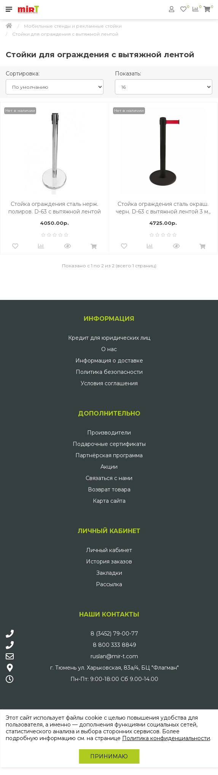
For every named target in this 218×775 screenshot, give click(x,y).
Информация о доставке (109, 360)
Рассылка (109, 584)
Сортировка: (23, 73)
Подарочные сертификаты (109, 444)
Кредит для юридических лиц (109, 337)
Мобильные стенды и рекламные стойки (73, 26)
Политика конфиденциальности (166, 738)
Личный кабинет (109, 550)
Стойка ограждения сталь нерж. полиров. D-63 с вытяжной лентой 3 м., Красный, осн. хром (54, 208)
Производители (109, 432)
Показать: (128, 73)
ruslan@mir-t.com (114, 656)
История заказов (109, 561)
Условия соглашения (109, 383)
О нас (109, 349)
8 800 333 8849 (114, 645)
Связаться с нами (109, 478)
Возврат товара (109, 489)
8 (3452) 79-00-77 (114, 633)
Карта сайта (109, 500)
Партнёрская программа (109, 455)
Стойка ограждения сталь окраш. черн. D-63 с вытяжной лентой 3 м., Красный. (163, 208)
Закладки (109, 572)
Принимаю (109, 756)
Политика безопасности (109, 372)
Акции (109, 466)
